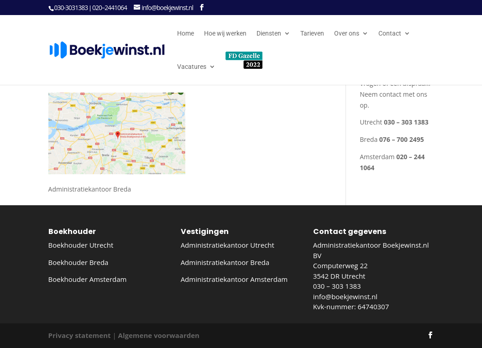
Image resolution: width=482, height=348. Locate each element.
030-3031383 (71, 7)
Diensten (269, 33)
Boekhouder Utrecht (81, 244)
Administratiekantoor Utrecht (227, 244)
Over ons (346, 33)
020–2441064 (109, 7)
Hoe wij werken (225, 33)
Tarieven (312, 33)
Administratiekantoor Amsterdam (234, 279)
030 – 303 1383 (337, 286)
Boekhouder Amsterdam (87, 279)
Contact (389, 33)
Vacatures (191, 66)
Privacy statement (79, 335)
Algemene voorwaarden (158, 335)
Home (185, 33)
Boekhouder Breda (78, 262)
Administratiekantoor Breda (225, 262)
